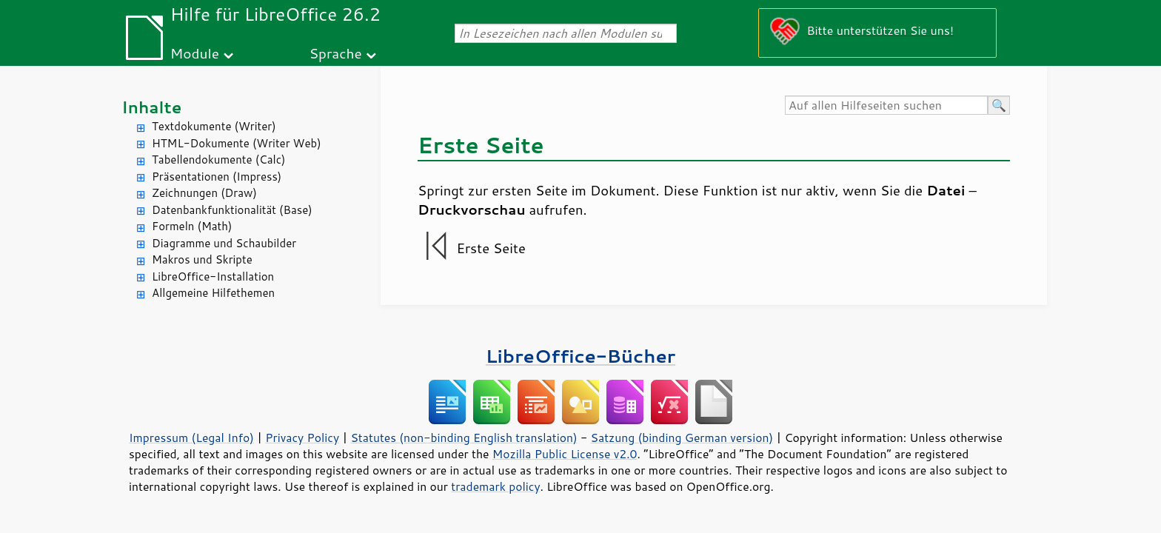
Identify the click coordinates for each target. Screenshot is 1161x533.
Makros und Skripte (202, 259)
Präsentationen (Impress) (216, 176)
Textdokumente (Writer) (214, 126)
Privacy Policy (302, 437)
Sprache (335, 53)
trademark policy (495, 486)
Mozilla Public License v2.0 (565, 454)
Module (194, 53)
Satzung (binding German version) (682, 437)
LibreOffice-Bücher (580, 356)
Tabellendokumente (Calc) (218, 159)
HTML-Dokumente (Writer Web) (236, 143)
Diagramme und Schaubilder (224, 243)
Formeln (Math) (192, 226)
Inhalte (151, 106)
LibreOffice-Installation (213, 276)
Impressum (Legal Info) (191, 437)
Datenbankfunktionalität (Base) (232, 210)
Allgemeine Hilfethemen (213, 293)
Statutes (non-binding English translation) (463, 437)
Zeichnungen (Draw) (204, 193)
